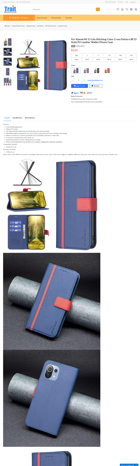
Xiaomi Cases (31, 26)
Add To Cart (79, 86)
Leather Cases (62, 26)
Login (126, 2)
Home (7, 26)
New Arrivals (42, 18)
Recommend (56, 18)
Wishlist (96, 86)
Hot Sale (68, 18)
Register (133, 2)
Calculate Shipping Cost (95, 80)
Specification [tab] (17, 118)
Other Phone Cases (18, 26)
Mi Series (40, 26)
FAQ (120, 2)
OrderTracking (110, 2)
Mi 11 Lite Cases (51, 26)
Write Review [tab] (30, 118)
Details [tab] (7, 118)
